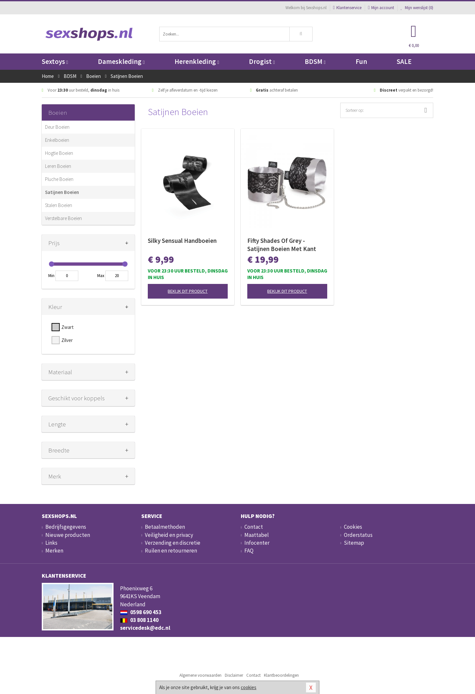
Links (51, 542)
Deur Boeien (57, 127)
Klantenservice (347, 7)
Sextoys (55, 61)
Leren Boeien (58, 166)
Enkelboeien (57, 140)
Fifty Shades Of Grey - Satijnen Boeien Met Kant (281, 245)
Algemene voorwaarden (200, 675)
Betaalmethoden (165, 526)
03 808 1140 (139, 620)
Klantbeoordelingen (281, 675)
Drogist (262, 61)
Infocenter (256, 542)
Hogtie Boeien (59, 153)
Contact (253, 526)
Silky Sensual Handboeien (182, 240)
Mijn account (381, 7)
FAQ (248, 550)
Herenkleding (197, 61)
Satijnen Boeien (62, 192)
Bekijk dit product (187, 291)
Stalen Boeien (58, 205)
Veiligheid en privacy (169, 535)
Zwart (67, 327)
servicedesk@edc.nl (145, 627)
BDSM (315, 61)
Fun (361, 61)
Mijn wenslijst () (417, 7)
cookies (248, 687)
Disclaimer (234, 675)
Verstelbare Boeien (63, 218)
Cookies (353, 526)
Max (100, 275)
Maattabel (256, 535)
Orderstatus (358, 535)
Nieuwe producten (67, 535)
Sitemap (354, 542)
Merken (54, 550)
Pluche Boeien (59, 179)
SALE (404, 61)
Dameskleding (121, 61)
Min (51, 275)
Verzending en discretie (172, 542)
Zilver (67, 340)
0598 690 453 (140, 612)
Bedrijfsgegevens (65, 526)
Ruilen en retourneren (171, 550)
